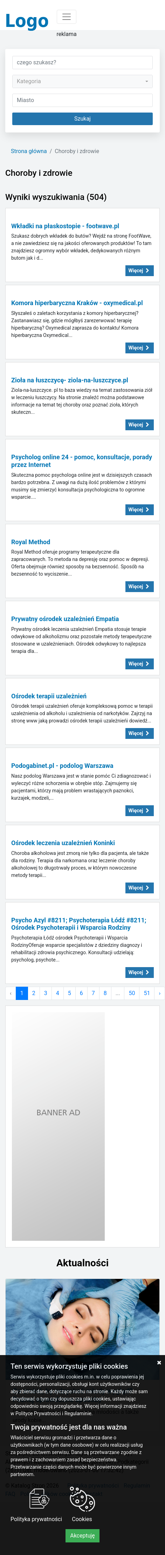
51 (147, 993)
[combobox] (82, 81)
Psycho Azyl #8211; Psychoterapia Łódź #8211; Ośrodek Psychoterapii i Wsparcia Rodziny (78, 923)
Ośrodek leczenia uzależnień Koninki (63, 843)
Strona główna (29, 151)
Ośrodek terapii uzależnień (49, 696)
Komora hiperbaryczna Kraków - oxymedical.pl (77, 303)
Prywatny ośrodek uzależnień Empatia (65, 618)
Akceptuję (82, 1535)
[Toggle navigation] (66, 17)
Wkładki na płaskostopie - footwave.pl (65, 226)
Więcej (140, 270)
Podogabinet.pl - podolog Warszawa (62, 765)
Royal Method (30, 542)
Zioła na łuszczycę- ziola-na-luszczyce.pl (69, 380)
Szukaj (82, 118)
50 (132, 993)
